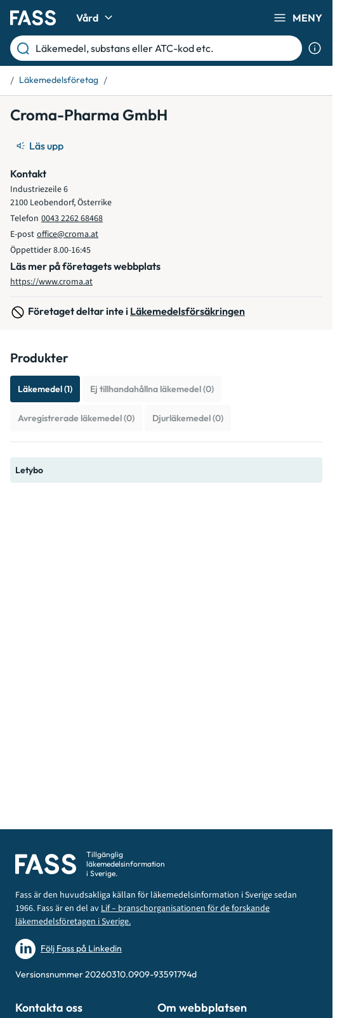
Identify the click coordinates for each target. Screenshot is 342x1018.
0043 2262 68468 (72, 218)
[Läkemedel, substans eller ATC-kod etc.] (166, 48)
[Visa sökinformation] (314, 48)
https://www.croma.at (51, 282)
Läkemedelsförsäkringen (187, 311)
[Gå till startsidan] (33, 17)
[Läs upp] (40, 146)
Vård (96, 17)
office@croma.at (67, 234)
